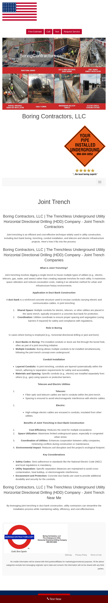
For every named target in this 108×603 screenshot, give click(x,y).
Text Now (54, 599)
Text (57, 31)
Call (48, 31)
